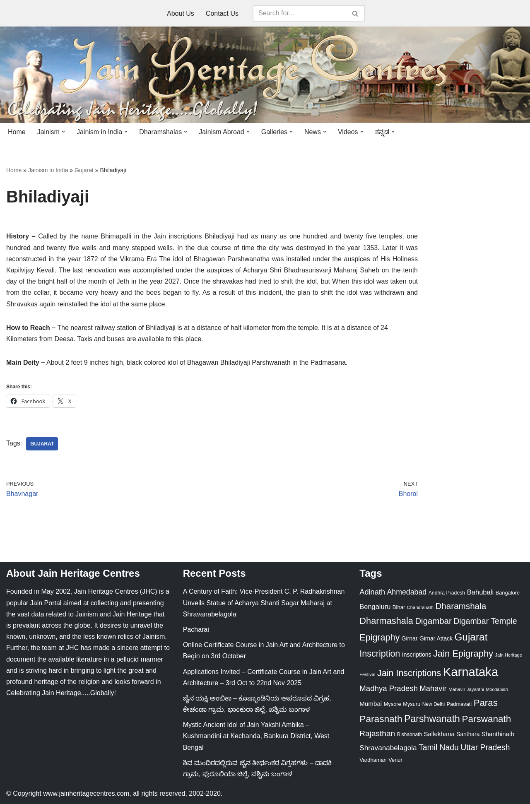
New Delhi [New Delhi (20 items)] (433, 704)
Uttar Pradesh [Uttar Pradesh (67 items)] (485, 747)
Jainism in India (48, 170)
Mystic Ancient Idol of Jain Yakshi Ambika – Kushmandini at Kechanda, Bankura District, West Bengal (256, 736)
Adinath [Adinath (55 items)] (372, 592)
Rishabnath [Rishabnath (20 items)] (409, 734)
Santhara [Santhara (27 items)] (467, 734)
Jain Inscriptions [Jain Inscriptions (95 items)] (409, 673)
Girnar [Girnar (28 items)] (410, 638)
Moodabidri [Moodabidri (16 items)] (497, 689)
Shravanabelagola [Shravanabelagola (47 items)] (388, 748)
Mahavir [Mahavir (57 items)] (432, 688)
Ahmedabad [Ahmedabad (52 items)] (406, 592)
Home (17, 131)
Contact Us (222, 13)
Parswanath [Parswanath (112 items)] (486, 719)
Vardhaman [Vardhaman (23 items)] (372, 760)
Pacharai (196, 629)
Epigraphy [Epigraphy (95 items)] (379, 638)
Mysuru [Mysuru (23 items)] (411, 704)
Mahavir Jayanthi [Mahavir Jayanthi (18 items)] (466, 689)
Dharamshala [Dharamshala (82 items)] (460, 606)
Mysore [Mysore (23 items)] (392, 704)
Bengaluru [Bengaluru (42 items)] (374, 606)
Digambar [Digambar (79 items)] (433, 621)
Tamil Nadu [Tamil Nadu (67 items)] (439, 747)
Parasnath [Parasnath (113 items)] (380, 718)
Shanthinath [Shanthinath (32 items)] (498, 734)
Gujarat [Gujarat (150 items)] (470, 637)
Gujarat (84, 170)
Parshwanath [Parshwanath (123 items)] (432, 718)
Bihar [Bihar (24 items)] (399, 607)
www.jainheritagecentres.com (86, 793)
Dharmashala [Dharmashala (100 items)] (386, 621)
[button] (63, 131)
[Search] (299, 13)
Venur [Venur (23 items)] (395, 760)
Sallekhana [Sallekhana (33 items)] (439, 733)
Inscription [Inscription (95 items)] (379, 654)
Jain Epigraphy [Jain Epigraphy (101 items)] (463, 653)
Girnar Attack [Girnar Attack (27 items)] (436, 638)
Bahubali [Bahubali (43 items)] (480, 592)
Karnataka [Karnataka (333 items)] (471, 672)
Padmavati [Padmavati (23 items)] (459, 704)
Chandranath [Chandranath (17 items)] (420, 607)
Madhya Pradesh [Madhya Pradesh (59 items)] (388, 688)
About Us (180, 13)
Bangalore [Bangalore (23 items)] (508, 593)
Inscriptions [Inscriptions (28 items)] (416, 654)
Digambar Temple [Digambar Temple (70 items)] (485, 621)
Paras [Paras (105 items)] (486, 703)
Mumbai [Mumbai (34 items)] (370, 703)
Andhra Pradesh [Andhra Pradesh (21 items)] (447, 593)
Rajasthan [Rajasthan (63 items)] (377, 733)
